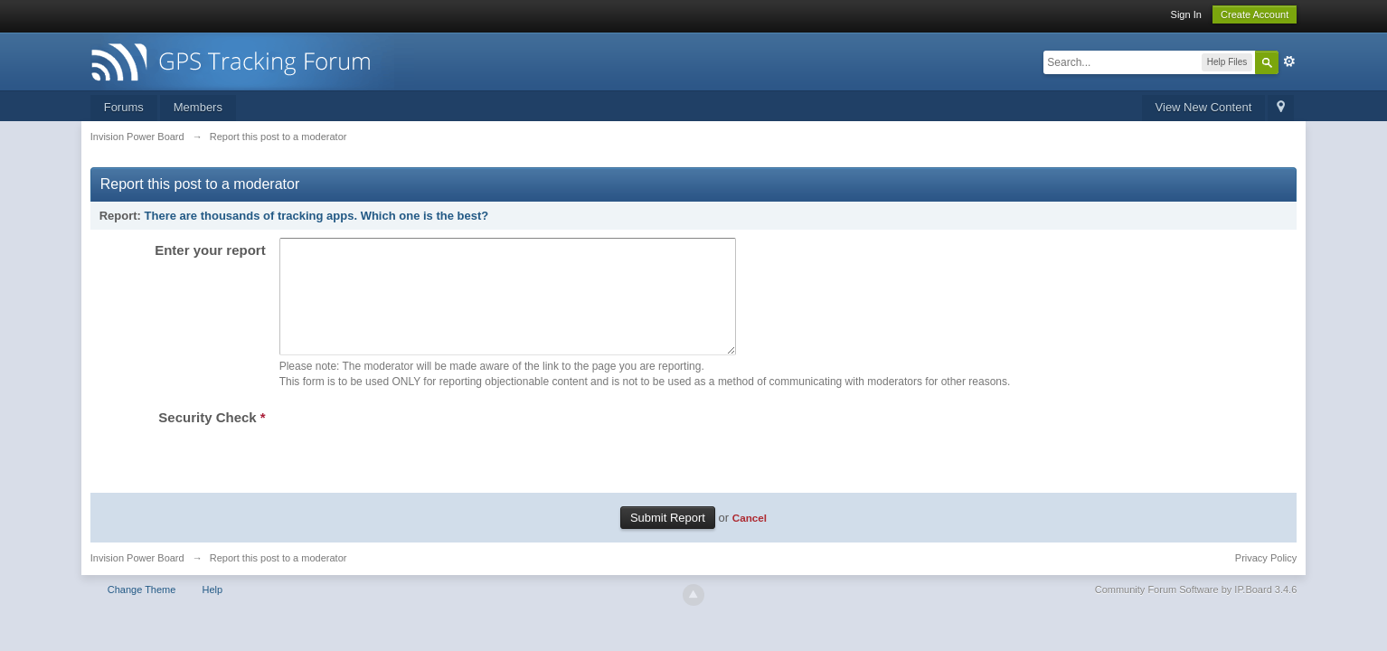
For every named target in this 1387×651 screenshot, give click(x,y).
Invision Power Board (137, 579)
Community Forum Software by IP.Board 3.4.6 (1196, 611)
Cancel (749, 539)
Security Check (211, 439)
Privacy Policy (1266, 579)
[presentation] (416, 462)
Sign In (1186, 14)
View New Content (1204, 107)
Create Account (1254, 14)
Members (198, 107)
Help (212, 611)
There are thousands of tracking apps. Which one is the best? (317, 215)
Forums (124, 107)
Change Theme (142, 611)
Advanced (1289, 61)
